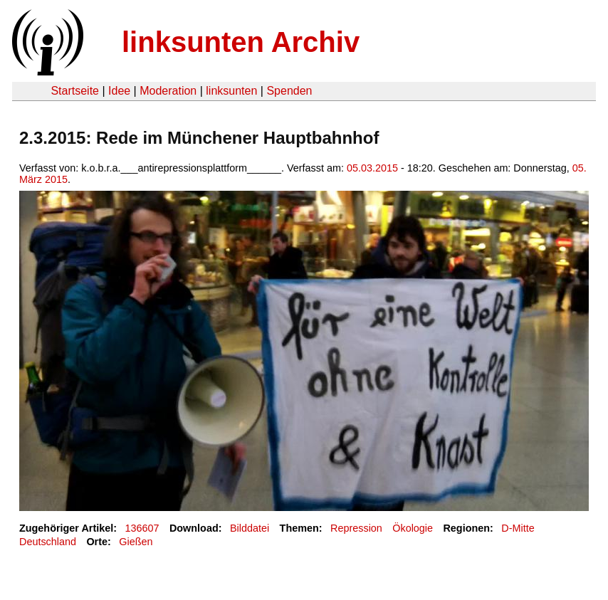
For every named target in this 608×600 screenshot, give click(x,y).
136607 (142, 528)
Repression (356, 528)
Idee (119, 91)
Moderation (168, 91)
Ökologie (412, 528)
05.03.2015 (372, 168)
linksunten (231, 91)
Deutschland (47, 541)
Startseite (75, 91)
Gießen (135, 541)
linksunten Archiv (241, 42)
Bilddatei (249, 528)
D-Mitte (517, 528)
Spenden (289, 91)
